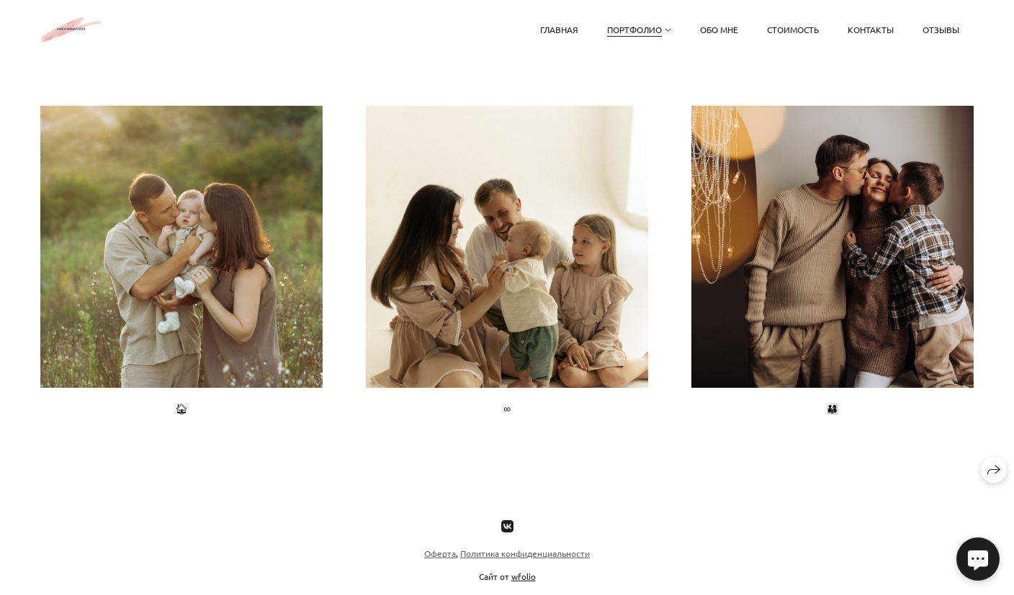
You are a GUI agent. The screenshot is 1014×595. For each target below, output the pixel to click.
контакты (871, 29)
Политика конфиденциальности (525, 553)
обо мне (719, 29)
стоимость (793, 29)
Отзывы (941, 29)
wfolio (523, 576)
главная (559, 29)
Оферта (440, 553)
